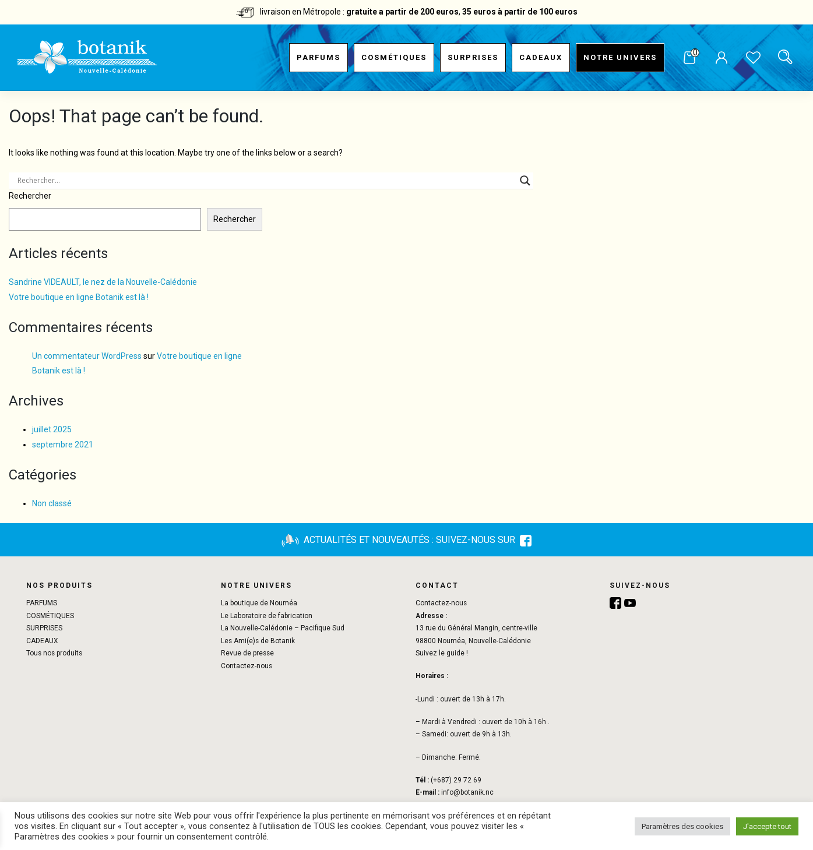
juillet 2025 (52, 429)
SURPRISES (473, 57)
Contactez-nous (246, 666)
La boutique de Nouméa (259, 603)
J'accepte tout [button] (767, 826)
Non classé (52, 503)
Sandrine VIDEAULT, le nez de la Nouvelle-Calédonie (103, 282)
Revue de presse (247, 653)
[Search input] (265, 180)
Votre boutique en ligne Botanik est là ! (79, 297)
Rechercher (30, 195)
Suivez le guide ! (442, 653)
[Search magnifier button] (525, 180)
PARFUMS (318, 57)
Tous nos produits (54, 653)
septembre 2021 (62, 444)
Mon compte (721, 59)
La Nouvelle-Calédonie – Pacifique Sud (282, 628)
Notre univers (620, 57)
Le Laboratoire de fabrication (266, 616)
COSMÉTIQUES (394, 57)
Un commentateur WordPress (87, 356)
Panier (689, 58)
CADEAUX (540, 57)
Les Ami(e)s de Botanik (258, 641)
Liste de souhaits (753, 59)
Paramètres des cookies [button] (682, 826)
